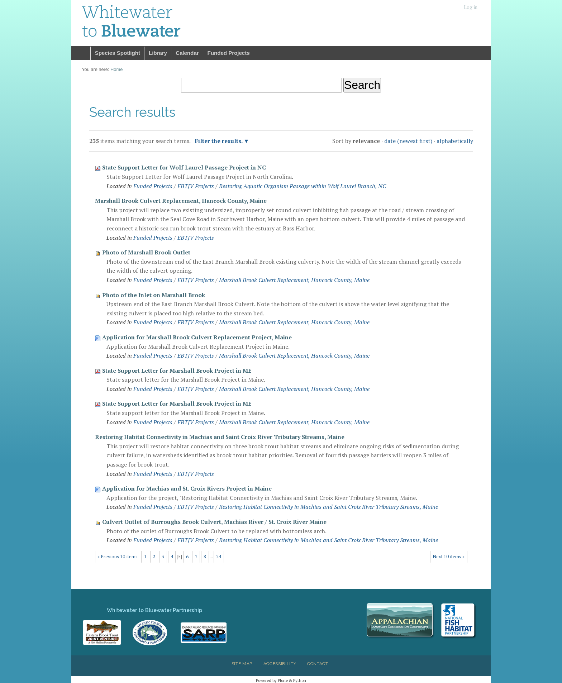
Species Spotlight (117, 53)
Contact (317, 663)
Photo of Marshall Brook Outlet (146, 252)
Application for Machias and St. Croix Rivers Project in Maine (187, 488)
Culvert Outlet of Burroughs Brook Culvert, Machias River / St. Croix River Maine (214, 522)
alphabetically (455, 141)
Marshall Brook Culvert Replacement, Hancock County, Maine (181, 201)
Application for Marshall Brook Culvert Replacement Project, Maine (197, 337)
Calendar (187, 53)
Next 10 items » (449, 557)
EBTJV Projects (195, 186)
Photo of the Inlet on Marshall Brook (153, 295)
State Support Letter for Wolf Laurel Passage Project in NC (184, 167)
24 (218, 557)
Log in (470, 7)
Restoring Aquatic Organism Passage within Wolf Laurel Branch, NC (302, 186)
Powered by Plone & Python (281, 680)
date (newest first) (408, 141)
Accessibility (279, 663)
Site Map (242, 663)
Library (158, 53)
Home (81, 53)
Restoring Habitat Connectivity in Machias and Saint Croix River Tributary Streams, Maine (219, 437)
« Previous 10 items (117, 557)
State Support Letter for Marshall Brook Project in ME (177, 370)
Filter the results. (219, 141)
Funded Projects (229, 53)
